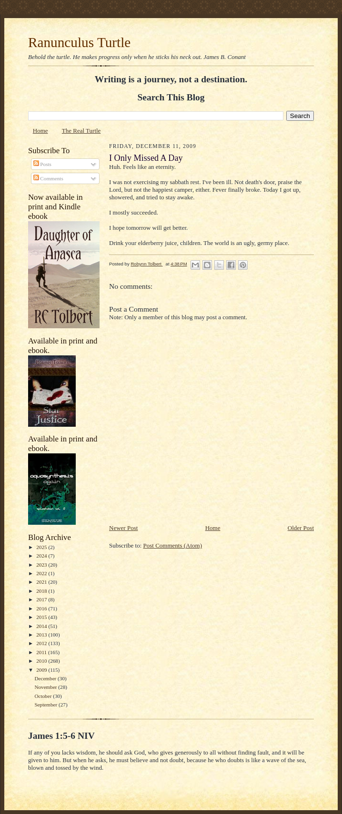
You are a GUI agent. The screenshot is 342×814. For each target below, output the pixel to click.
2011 (42, 652)
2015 (42, 617)
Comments (48, 178)
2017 (42, 599)
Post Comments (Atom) (172, 545)
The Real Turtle (81, 130)
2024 (42, 556)
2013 (42, 634)
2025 (42, 547)
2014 (42, 626)
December (46, 678)
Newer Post (123, 527)
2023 (42, 565)
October (43, 696)
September (46, 704)
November (46, 687)
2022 (42, 573)
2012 (42, 643)
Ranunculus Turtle (79, 42)
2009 (42, 670)
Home (40, 130)
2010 (42, 661)
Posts (42, 164)
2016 (42, 608)
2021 (42, 582)
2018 (42, 591)
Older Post (301, 527)
